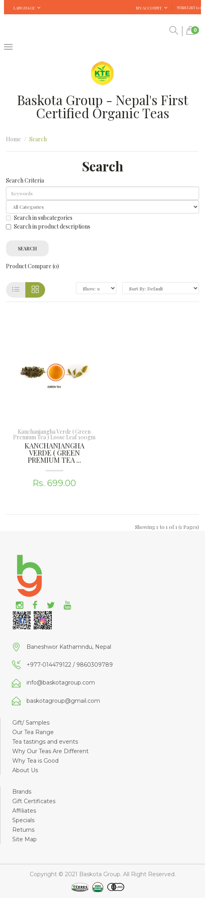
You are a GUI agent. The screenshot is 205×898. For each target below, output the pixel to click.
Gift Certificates (33, 801)
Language (26, 8)
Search (38, 139)
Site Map (24, 839)
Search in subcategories (39, 217)
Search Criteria (25, 180)
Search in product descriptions (48, 226)
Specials (23, 820)
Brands (21, 791)
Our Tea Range (33, 732)
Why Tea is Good (35, 760)
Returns (23, 829)
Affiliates (24, 810)
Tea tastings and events (45, 741)
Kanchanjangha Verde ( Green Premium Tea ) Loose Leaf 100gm (54, 434)
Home (13, 139)
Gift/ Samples (30, 722)
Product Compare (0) (32, 266)
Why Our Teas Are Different (50, 751)
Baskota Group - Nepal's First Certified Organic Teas (102, 106)
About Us (25, 770)
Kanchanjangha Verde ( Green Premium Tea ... (54, 452)
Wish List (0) (189, 7)
